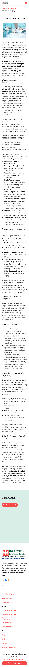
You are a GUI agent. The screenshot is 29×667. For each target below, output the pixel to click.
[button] (3, 580)
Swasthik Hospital (18, 471)
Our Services (12, 8)
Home (3, 8)
